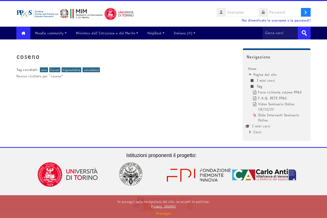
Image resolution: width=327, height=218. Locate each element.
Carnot (54, 70)
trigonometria (71, 70)
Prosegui (163, 213)
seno (44, 70)
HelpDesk (156, 33)
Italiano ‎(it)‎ (184, 33)
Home (252, 68)
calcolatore (91, 70)
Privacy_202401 (163, 206)
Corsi (257, 131)
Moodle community (51, 33)
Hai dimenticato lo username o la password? (276, 20)
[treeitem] (276, 100)
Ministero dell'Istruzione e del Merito (107, 33)
